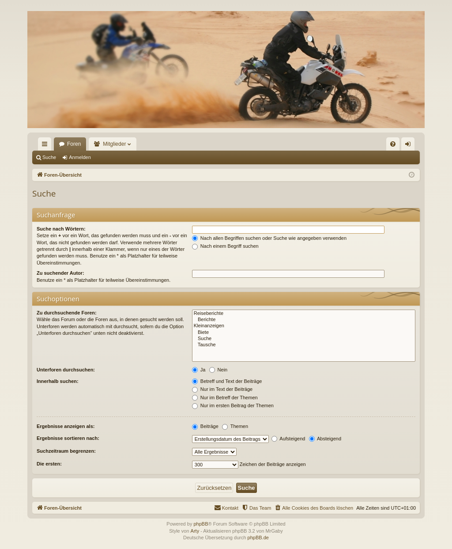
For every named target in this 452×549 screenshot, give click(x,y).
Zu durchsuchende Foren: (67, 312)
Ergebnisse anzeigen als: (65, 426)
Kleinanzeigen (303, 326)
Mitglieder (114, 144)
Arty (195, 531)
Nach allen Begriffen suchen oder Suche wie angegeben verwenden (269, 238)
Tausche (303, 345)
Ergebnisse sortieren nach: (68, 438)
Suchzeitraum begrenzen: (66, 451)
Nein (218, 369)
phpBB (200, 523)
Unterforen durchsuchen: (66, 369)
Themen (235, 426)
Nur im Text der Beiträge (222, 389)
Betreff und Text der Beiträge (227, 381)
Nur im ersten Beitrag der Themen (233, 405)
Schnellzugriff (46, 146)
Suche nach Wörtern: (61, 228)
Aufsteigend (288, 438)
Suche (49, 157)
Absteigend (325, 438)
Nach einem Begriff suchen (225, 246)
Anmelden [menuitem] (409, 146)
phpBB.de (258, 537)
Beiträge (205, 426)
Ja (199, 369)
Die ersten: (49, 463)
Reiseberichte (303, 313)
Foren (74, 144)
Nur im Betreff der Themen (225, 397)
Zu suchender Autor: (60, 273)
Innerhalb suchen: (58, 381)
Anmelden (80, 157)
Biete (303, 332)
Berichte (303, 320)
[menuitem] (392, 144)
